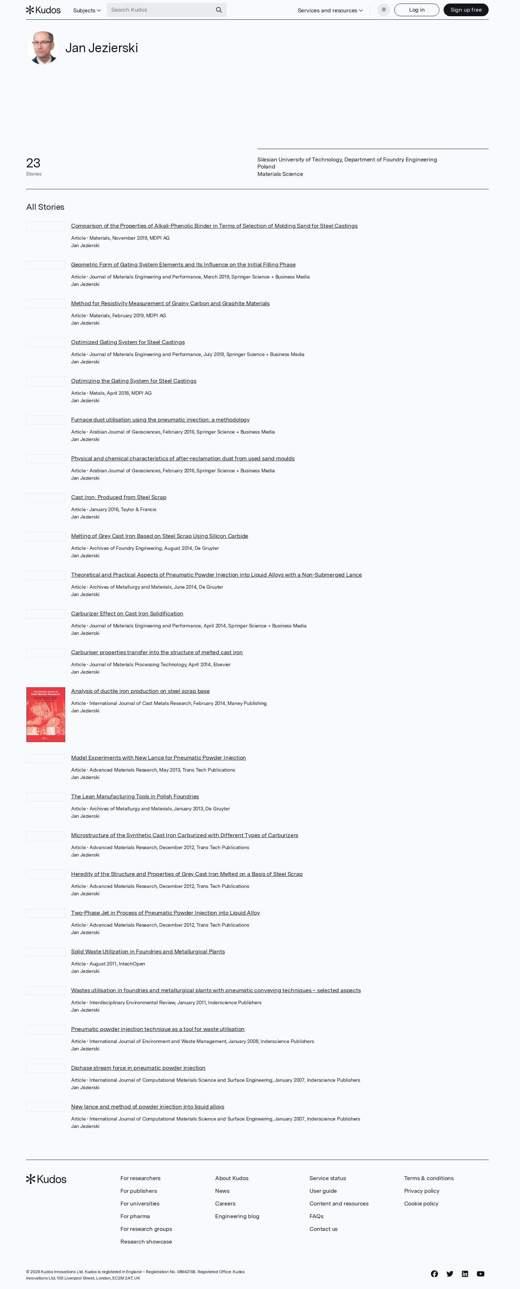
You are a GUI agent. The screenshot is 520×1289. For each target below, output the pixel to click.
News (222, 1190)
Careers (225, 1203)
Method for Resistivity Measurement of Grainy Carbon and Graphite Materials (170, 303)
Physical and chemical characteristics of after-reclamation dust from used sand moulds (183, 458)
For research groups (146, 1229)
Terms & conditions (429, 1178)
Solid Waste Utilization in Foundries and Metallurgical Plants (148, 951)
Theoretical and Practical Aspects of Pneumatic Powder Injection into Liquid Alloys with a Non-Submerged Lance (216, 574)
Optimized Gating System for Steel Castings (128, 342)
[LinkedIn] (465, 1274)
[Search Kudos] (159, 10)
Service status (327, 1178)
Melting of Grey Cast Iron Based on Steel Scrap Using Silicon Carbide (159, 536)
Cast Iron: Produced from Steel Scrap (119, 497)
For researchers (140, 1178)
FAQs (316, 1216)
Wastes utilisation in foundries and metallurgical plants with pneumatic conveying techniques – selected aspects (216, 990)
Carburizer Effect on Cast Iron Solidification (127, 613)
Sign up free (466, 9)
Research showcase (146, 1241)
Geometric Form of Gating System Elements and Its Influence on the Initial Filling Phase (183, 264)
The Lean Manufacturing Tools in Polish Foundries (135, 796)
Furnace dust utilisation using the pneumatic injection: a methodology (160, 419)
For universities (139, 1203)
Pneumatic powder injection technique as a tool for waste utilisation (158, 1029)
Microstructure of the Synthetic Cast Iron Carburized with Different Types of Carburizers (184, 835)
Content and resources (339, 1203)
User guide (323, 1190)
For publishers (138, 1190)
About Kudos (232, 1178)
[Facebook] (434, 1274)
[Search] (219, 10)
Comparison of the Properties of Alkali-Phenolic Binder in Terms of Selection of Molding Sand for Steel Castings (214, 225)
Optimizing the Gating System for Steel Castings (133, 381)
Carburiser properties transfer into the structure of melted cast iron (157, 652)
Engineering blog (237, 1216)
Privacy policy (421, 1190)
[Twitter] (449, 1274)
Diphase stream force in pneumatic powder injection (138, 1067)
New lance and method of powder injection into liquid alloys (147, 1106)
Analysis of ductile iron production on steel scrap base (140, 691)
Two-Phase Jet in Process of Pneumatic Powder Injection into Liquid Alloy (165, 912)
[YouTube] (481, 1274)
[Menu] (383, 10)
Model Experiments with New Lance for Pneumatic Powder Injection (158, 757)
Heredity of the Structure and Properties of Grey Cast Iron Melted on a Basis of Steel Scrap (187, 874)
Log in (417, 9)
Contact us (323, 1229)
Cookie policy (421, 1203)
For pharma (135, 1216)
